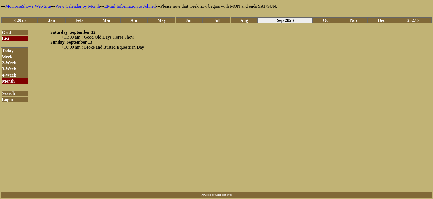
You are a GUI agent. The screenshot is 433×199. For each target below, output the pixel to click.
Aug (244, 20)
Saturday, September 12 (73, 32)
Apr (134, 20)
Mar (106, 20)
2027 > (413, 20)
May (161, 20)
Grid (6, 32)
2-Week (9, 63)
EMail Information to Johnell (130, 6)
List (5, 38)
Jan (51, 20)
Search (8, 93)
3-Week (9, 69)
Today (8, 50)
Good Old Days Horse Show (109, 37)
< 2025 (19, 20)
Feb (79, 20)
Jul (217, 20)
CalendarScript (223, 194)
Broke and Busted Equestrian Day (114, 47)
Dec (381, 20)
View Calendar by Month (77, 6)
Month (8, 81)
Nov (354, 20)
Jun (189, 20)
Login (7, 99)
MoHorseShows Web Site (28, 6)
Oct (326, 20)
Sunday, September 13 (71, 42)
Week (7, 56)
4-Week (9, 75)
